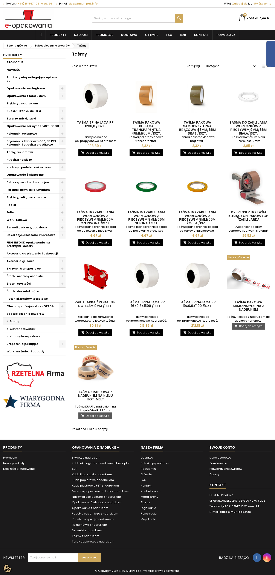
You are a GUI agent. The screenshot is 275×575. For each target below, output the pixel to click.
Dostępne (231, 66)
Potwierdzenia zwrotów (225, 469)
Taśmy (14, 321)
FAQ (169, 35)
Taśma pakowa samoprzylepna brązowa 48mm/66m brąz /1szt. (197, 128)
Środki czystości (19, 284)
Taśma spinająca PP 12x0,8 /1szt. (95, 124)
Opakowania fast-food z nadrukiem (97, 502)
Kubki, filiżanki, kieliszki (24, 111)
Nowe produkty (13, 463)
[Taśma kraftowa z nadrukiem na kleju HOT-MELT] (95, 348)
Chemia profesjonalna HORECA (30, 306)
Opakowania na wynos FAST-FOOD (33, 126)
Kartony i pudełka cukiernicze (29, 167)
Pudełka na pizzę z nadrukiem (93, 519)
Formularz (226, 35)
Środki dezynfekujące (23, 291)
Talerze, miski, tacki (21, 118)
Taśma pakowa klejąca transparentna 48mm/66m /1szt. (146, 128)
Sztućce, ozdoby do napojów (28, 182)
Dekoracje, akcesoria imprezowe (31, 235)
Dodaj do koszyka (95, 153)
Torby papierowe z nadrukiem (93, 541)
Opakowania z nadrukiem (26, 96)
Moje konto (148, 519)
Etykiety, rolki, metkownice (26, 197)
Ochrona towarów (22, 329)
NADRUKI (81, 35)
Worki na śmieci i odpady (25, 351)
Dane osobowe (220, 458)
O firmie (151, 35)
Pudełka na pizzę (19, 160)
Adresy (214, 474)
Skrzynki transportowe (24, 269)
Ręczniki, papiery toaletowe (27, 299)
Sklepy (145, 502)
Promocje (104, 35)
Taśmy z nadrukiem (85, 536)
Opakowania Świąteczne (25, 175)
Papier (11, 205)
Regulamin (148, 469)
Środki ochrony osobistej (25, 276)
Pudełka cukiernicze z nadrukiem (95, 513)
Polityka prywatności (155, 463)
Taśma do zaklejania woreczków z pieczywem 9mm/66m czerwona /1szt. (95, 217)
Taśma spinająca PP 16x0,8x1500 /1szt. (146, 304)
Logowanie (148, 508)
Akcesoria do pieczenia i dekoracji (32, 253)
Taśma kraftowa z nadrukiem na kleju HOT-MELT (95, 395)
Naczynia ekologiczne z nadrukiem (96, 497)
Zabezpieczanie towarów (25, 314)
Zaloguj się (239, 3)
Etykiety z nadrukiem (22, 103)
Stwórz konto (262, 3)
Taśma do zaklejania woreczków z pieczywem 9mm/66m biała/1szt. (248, 128)
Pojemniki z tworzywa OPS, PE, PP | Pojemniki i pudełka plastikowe (31, 143)
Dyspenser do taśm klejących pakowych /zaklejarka (248, 216)
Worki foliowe (17, 220)
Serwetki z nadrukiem (87, 530)
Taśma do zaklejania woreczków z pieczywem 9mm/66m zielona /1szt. (146, 217)
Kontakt (201, 35)
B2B (183, 35)
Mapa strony (149, 497)
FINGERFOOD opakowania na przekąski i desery (28, 244)
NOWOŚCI (14, 70)
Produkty (58, 35)
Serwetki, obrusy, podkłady (27, 227)
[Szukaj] (137, 18)
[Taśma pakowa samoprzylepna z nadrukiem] (248, 258)
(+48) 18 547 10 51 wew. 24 (34, 3)
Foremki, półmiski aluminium (28, 190)
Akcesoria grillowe (20, 261)
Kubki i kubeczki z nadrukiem (92, 474)
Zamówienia (218, 463)
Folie (10, 212)
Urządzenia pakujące (22, 344)
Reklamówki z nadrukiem (89, 525)
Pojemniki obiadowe (22, 134)
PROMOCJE (15, 62)
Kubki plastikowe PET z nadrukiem (95, 486)
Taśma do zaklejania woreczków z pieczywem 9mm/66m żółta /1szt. (197, 217)
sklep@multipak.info (83, 3)
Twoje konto (222, 447)
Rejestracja (149, 513)
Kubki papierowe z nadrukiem (93, 480)
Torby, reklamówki (20, 152)
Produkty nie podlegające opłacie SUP (32, 79)
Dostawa (129, 35)
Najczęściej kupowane (19, 469)
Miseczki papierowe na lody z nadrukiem (100, 491)
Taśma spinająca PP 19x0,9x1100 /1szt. (197, 304)
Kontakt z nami (151, 491)
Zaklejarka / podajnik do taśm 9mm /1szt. (95, 304)
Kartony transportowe (25, 336)
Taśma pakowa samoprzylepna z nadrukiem (248, 306)
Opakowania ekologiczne (26, 88)
